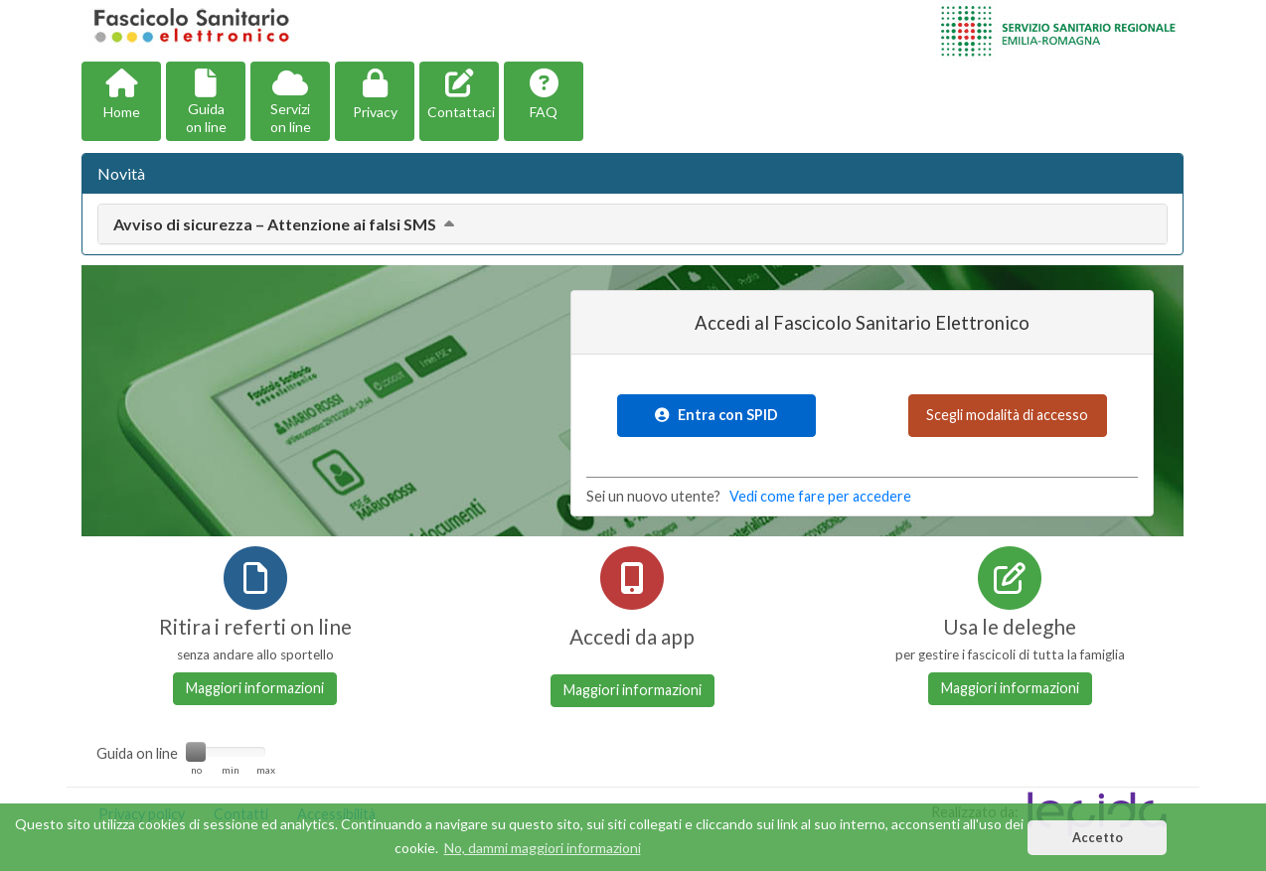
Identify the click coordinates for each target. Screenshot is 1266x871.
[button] (121, 101)
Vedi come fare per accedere (820, 496)
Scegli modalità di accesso (1007, 414)
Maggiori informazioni (255, 687)
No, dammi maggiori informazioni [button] (542, 847)
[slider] (196, 752)
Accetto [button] (1097, 837)
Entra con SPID (716, 414)
